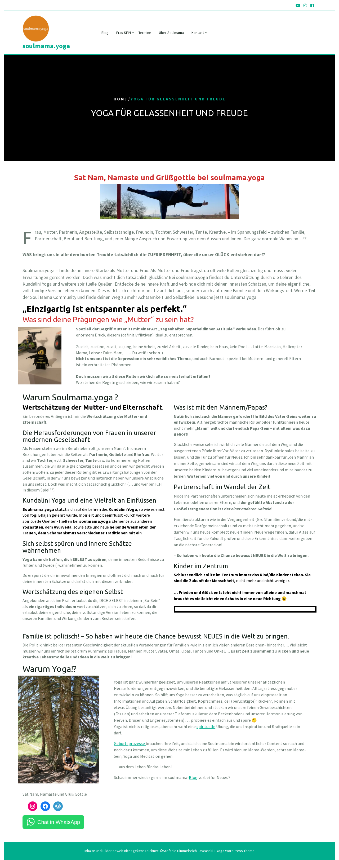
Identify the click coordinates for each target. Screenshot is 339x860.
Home (120, 99)
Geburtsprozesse (130, 743)
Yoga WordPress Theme (235, 850)
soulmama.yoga (46, 46)
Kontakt (197, 32)
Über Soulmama (171, 32)
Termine (145, 32)
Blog (105, 32)
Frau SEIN (123, 32)
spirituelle (206, 726)
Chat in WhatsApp (58, 822)
